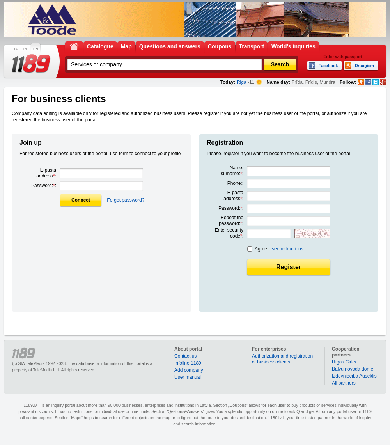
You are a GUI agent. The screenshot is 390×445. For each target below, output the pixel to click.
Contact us (185, 356)
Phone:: (235, 183)
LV (16, 49)
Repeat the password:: (231, 220)
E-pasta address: (46, 173)
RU (25, 49)
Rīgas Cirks (344, 362)
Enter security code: (229, 233)
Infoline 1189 (187, 363)
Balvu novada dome (352, 369)
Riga (241, 82)
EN (35, 49)
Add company (188, 370)
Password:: (43, 185)
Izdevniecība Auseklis (354, 376)
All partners (344, 383)
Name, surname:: (232, 170)
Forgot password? (125, 200)
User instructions (285, 249)
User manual (187, 377)
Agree (279, 249)
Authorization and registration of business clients (282, 359)
